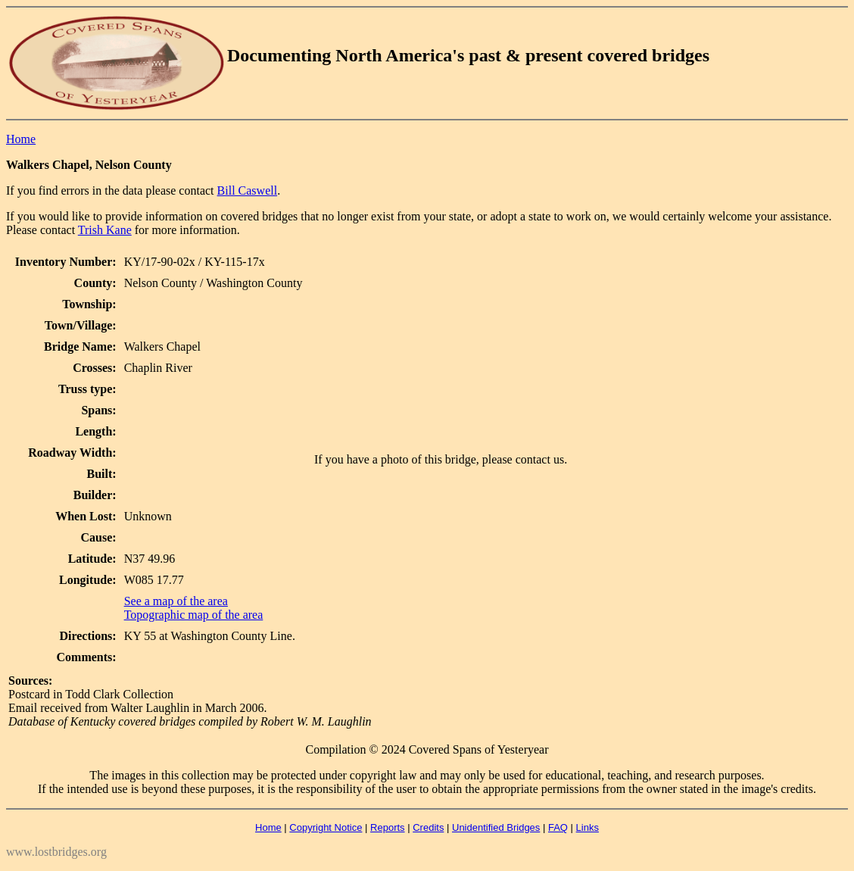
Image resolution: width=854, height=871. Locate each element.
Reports (387, 827)
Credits (428, 827)
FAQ (558, 827)
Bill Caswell (247, 190)
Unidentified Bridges (496, 827)
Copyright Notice (325, 827)
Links (587, 827)
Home (21, 139)
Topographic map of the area (193, 614)
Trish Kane (105, 229)
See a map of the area (176, 601)
